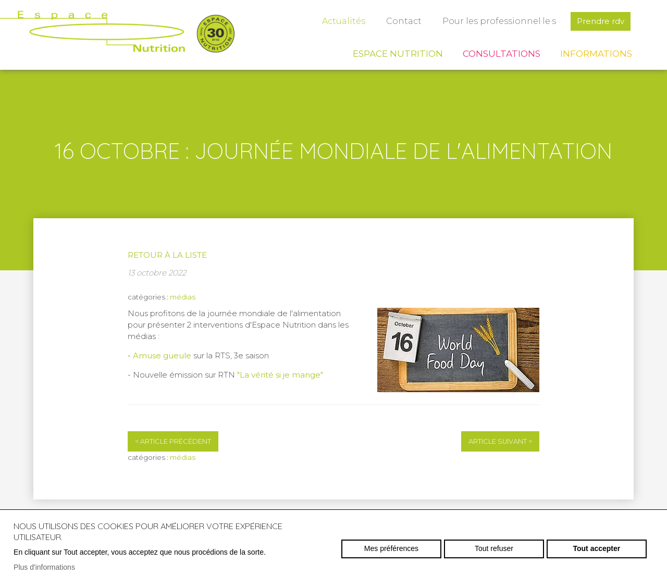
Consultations (501, 53)
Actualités (343, 21)
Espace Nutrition (398, 53)
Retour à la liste (167, 255)
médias (182, 297)
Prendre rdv (600, 21)
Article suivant (500, 441)
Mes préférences (391, 548)
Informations (596, 53)
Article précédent (173, 441)
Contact (404, 21)
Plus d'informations (44, 567)
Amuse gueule (162, 355)
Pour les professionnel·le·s (499, 21)
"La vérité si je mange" (280, 375)
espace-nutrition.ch (117, 34)
